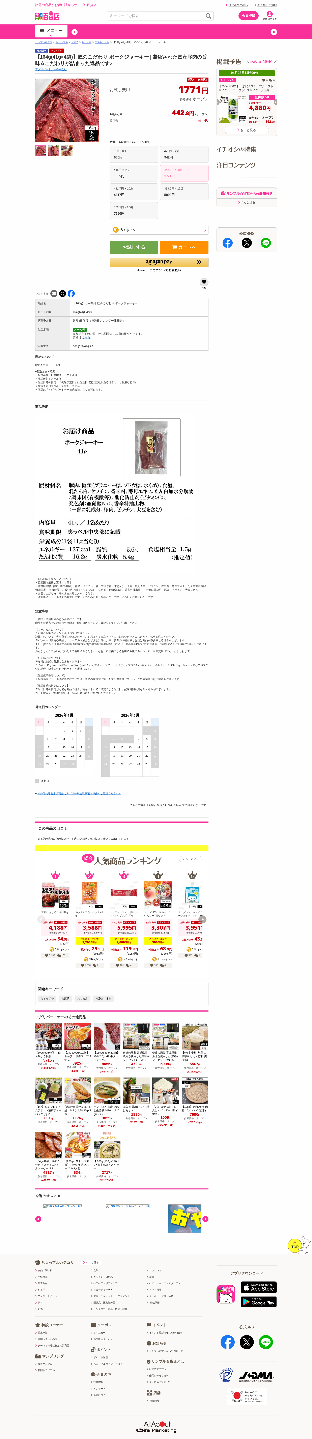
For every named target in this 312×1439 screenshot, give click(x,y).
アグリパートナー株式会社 (51, 69)
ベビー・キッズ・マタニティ (164, 1283)
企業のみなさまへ (158, 1375)
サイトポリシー (117, 1428)
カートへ (184, 247)
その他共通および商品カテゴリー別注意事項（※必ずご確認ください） (79, 793)
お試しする (133, 247)
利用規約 (57, 1428)
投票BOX (97, 1382)
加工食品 (41, 1283)
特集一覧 (41, 1332)
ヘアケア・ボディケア (104, 1283)
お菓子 (74, 42)
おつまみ (86, 42)
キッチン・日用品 (102, 1277)
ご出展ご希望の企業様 (246, 1428)
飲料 (39, 1302)
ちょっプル (62, 42)
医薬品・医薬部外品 (103, 1302)
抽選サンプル (43, 1364)
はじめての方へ (237, 5)
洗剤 (94, 1270)
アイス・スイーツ (46, 1296)
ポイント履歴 (99, 1357)
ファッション (155, 1270)
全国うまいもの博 (46, 1339)
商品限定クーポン (102, 1339)
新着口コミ (98, 1395)
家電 (150, 1277)
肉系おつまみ (102, 42)
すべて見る (91, 1262)
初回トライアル (45, 1370)
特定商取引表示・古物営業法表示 (156, 1428)
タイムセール (99, 1332)
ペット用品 (154, 1290)
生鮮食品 (41, 1277)
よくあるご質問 (265, 5)
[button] (75, 32)
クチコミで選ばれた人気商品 (52, 1345)
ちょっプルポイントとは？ (106, 1364)
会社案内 (218, 1428)
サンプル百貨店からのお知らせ (165, 1351)
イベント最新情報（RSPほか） (165, 1332)
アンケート (98, 1388)
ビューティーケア (102, 1290)
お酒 (39, 1309)
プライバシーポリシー (85, 1428)
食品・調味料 (43, 1270)
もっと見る (190, 859)
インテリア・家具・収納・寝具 (109, 1309)
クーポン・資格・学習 (160, 1296)
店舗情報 (153, 1401)
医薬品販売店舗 (195, 1428)
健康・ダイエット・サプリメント (110, 1296)
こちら (86, 337)
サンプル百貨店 (43, 42)
